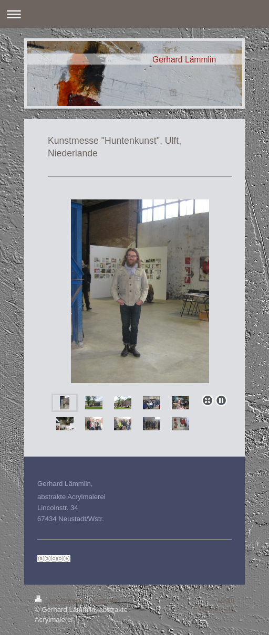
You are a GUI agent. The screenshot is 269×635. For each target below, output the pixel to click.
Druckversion (61, 600)
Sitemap (104, 600)
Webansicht (216, 609)
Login (226, 600)
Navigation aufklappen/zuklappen (134, 14)
